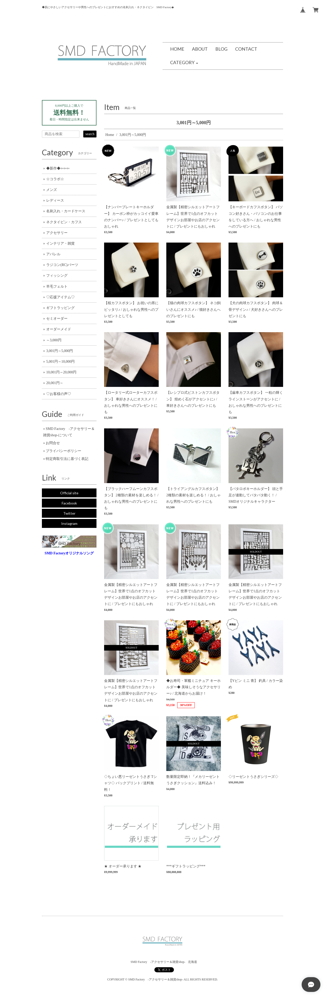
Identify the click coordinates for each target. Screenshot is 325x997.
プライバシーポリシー (63, 451)
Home (109, 135)
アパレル (53, 254)
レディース (55, 200)
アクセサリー (57, 233)
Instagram (69, 523)
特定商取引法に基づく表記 (67, 459)
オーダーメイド (58, 329)
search (89, 134)
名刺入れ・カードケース (65, 211)
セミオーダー (57, 318)
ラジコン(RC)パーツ (62, 265)
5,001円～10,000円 (60, 361)
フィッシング (57, 275)
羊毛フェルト (57, 286)
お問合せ (53, 443)
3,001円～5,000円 (59, 351)
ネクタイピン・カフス (64, 222)
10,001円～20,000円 (61, 372)
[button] (184, 62)
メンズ (51, 190)
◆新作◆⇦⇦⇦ (58, 168)
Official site (69, 493)
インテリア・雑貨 (60, 243)
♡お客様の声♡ (58, 394)
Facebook (69, 503)
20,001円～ (54, 383)
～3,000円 (53, 340)
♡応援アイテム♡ (60, 297)
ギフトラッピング (60, 308)
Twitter (69, 513)
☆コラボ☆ (55, 179)
